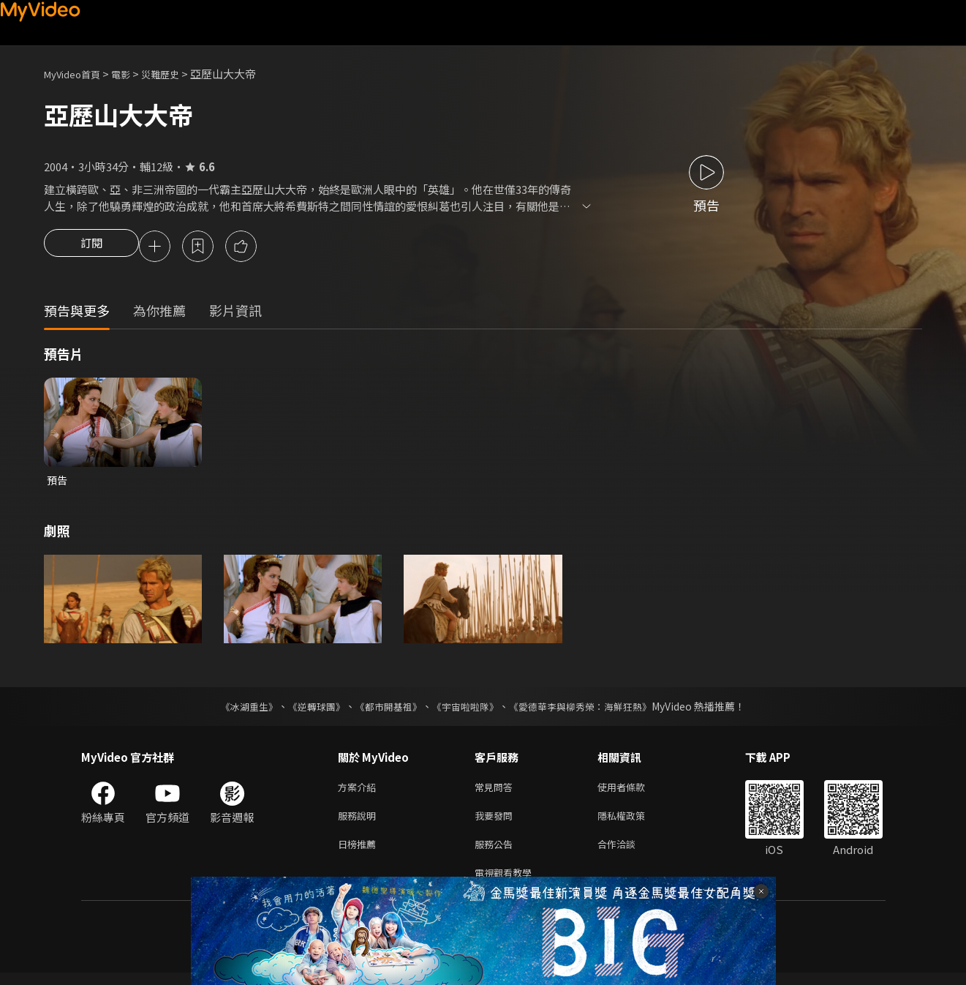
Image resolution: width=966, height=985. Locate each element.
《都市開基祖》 (385, 710)
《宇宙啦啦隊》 (467, 710)
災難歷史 (176, 73)
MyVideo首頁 (77, 73)
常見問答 (496, 791)
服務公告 (496, 853)
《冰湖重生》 (237, 710)
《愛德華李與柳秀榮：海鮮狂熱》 (590, 710)
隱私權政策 (633, 822)
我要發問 (496, 822)
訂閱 (91, 247)
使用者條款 (633, 791)
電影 (132, 73)
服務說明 (360, 822)
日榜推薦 (360, 853)
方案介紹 (360, 791)
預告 (58, 482)
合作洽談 (628, 853)
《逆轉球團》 (308, 710)
